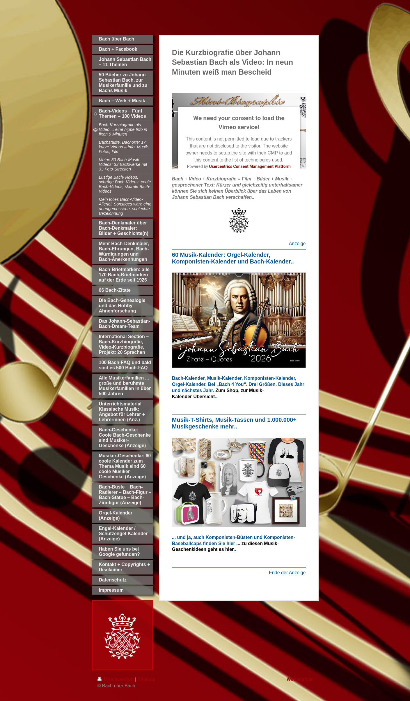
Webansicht (300, 679)
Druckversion (116, 679)
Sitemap (146, 679)
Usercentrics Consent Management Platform (249, 166)
